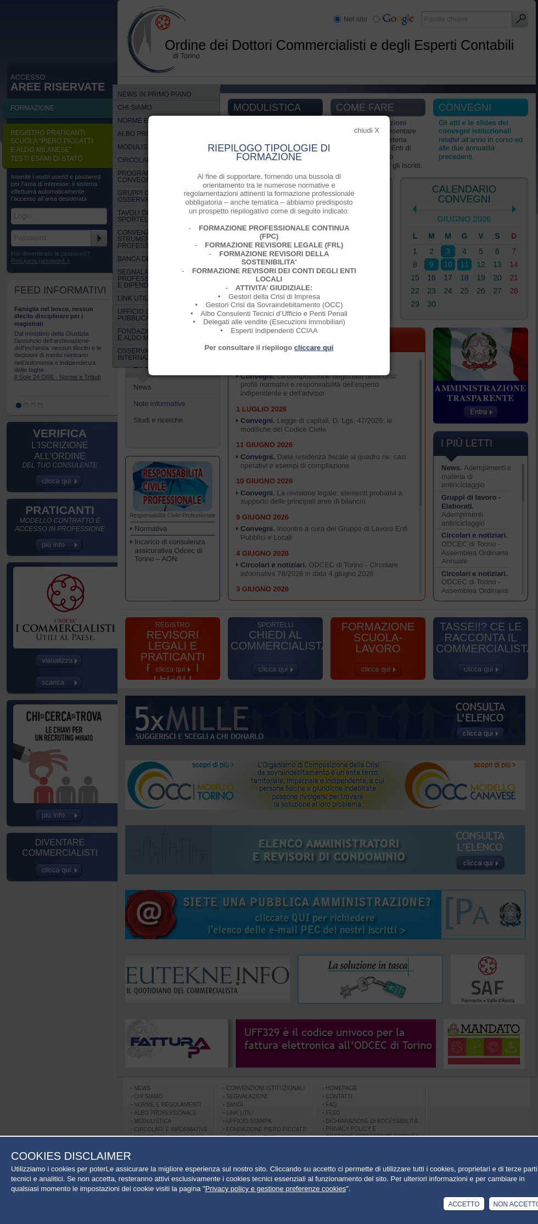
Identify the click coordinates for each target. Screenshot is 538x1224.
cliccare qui (314, 347)
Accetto (463, 1204)
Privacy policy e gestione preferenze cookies (275, 1188)
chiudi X (366, 130)
